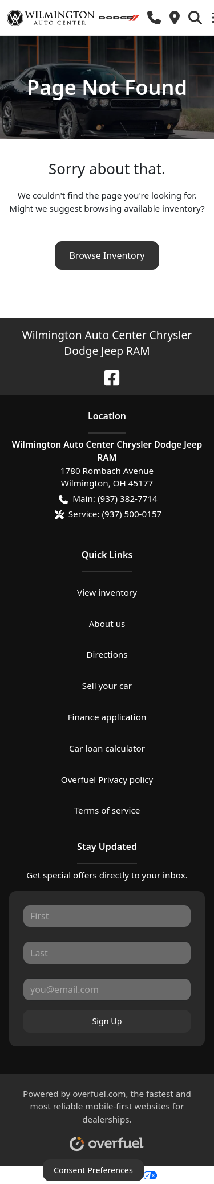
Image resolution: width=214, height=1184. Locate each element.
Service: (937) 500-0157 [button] (108, 514)
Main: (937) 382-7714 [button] (108, 498)
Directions (106, 654)
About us (107, 623)
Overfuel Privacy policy (107, 779)
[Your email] (107, 989)
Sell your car (107, 685)
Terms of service (107, 810)
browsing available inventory (142, 208)
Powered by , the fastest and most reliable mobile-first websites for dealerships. (107, 1116)
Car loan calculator (107, 748)
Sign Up (107, 1021)
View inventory (107, 592)
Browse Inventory (106, 255)
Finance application (107, 717)
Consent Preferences (93, 1170)
